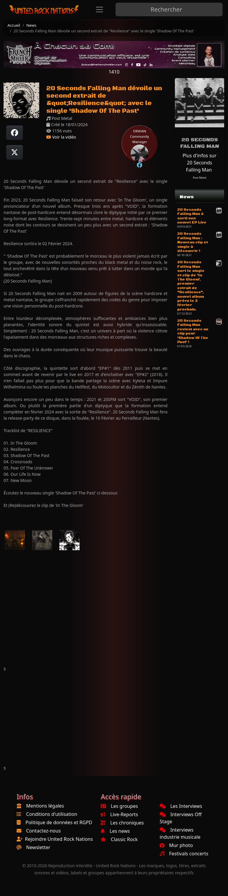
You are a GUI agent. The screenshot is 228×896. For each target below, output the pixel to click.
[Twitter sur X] (14, 152)
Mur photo (176, 845)
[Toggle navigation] (99, 9)
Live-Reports (119, 814)
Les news (115, 831)
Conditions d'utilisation (51, 814)
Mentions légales (45, 806)
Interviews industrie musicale (180, 833)
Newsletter (38, 847)
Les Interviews (181, 806)
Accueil (13, 25)
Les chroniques (122, 822)
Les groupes (119, 806)
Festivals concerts (184, 853)
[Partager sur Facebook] (14, 132)
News (31, 25)
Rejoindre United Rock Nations (59, 839)
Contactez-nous (43, 830)
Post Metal (199, 178)
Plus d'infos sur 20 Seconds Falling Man (199, 162)
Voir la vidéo (61, 137)
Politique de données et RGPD (59, 822)
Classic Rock (119, 839)
